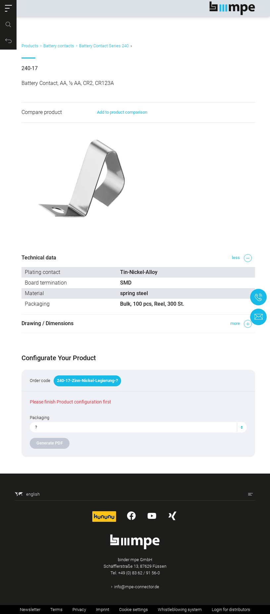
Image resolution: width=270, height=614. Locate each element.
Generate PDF (49, 443)
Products (30, 45)
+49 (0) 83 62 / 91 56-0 (139, 572)
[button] (8, 8)
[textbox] (135, 427)
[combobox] (138, 427)
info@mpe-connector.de (136, 586)
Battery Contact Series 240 (104, 45)
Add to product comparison (122, 112)
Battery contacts (58, 45)
